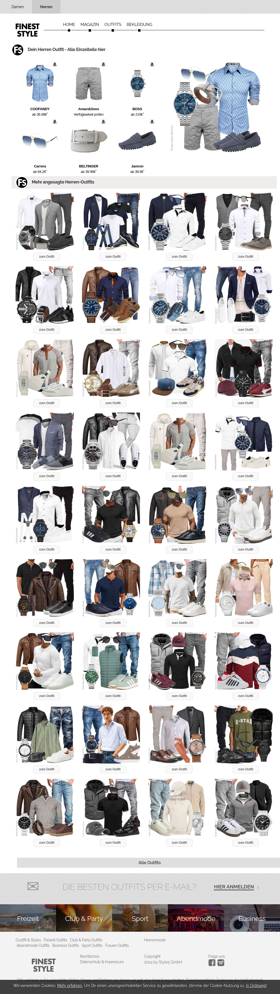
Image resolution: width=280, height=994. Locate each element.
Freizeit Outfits (55, 940)
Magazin (89, 24)
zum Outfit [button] (46, 257)
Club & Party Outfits (86, 940)
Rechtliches (89, 956)
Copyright (152, 956)
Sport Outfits (92, 945)
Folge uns (216, 956)
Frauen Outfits (117, 945)
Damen (17, 7)
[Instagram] (212, 965)
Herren (46, 7)
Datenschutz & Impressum (102, 962)
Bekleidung (139, 24)
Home (69, 24)
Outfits (112, 24)
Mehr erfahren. (70, 985)
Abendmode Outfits (33, 945)
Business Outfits (65, 945)
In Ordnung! (256, 985)
